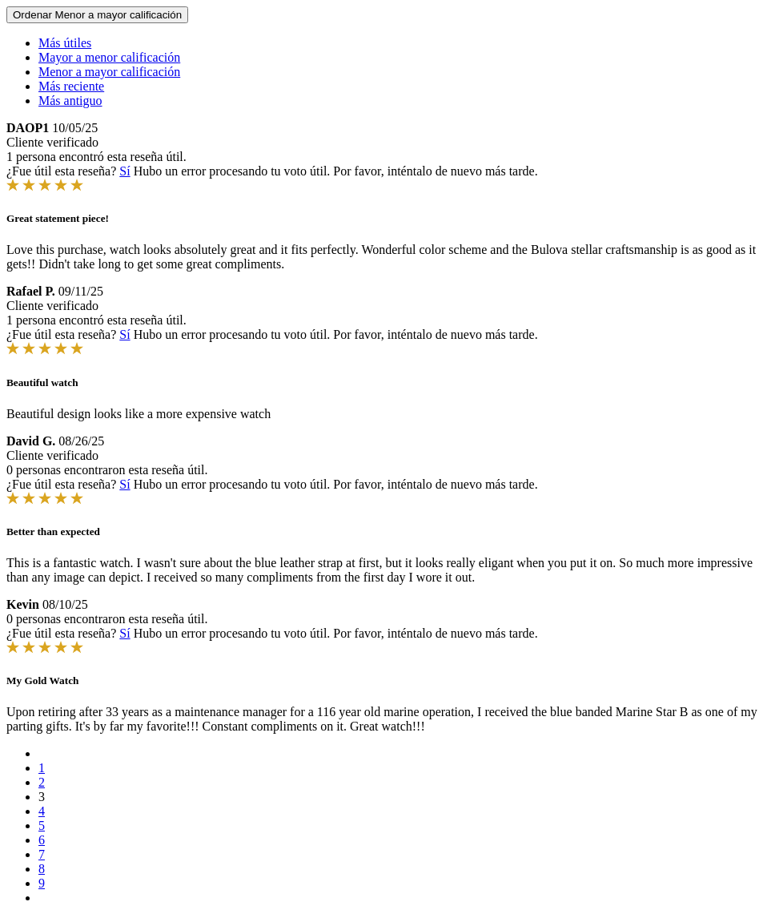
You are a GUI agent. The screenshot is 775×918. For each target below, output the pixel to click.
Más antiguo (70, 100)
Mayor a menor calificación (109, 57)
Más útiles (64, 43)
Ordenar (97, 15)
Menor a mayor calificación (109, 72)
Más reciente (71, 86)
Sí (124, 171)
